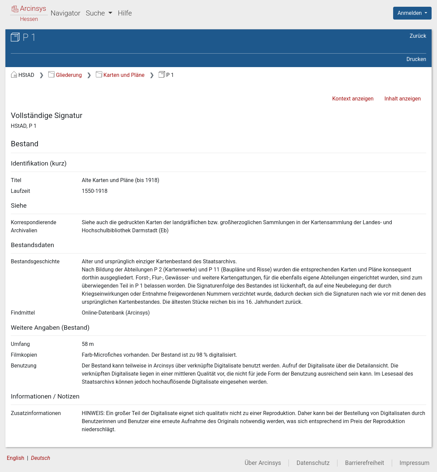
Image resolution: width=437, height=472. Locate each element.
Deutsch (40, 458)
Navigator (65, 13)
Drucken (416, 59)
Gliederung (65, 75)
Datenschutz (313, 463)
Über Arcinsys (263, 463)
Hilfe (125, 13)
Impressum (415, 463)
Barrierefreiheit (364, 463)
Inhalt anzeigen (402, 98)
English (15, 458)
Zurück (418, 36)
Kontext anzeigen (353, 98)
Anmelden (410, 13)
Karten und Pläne (120, 75)
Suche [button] (96, 13)
